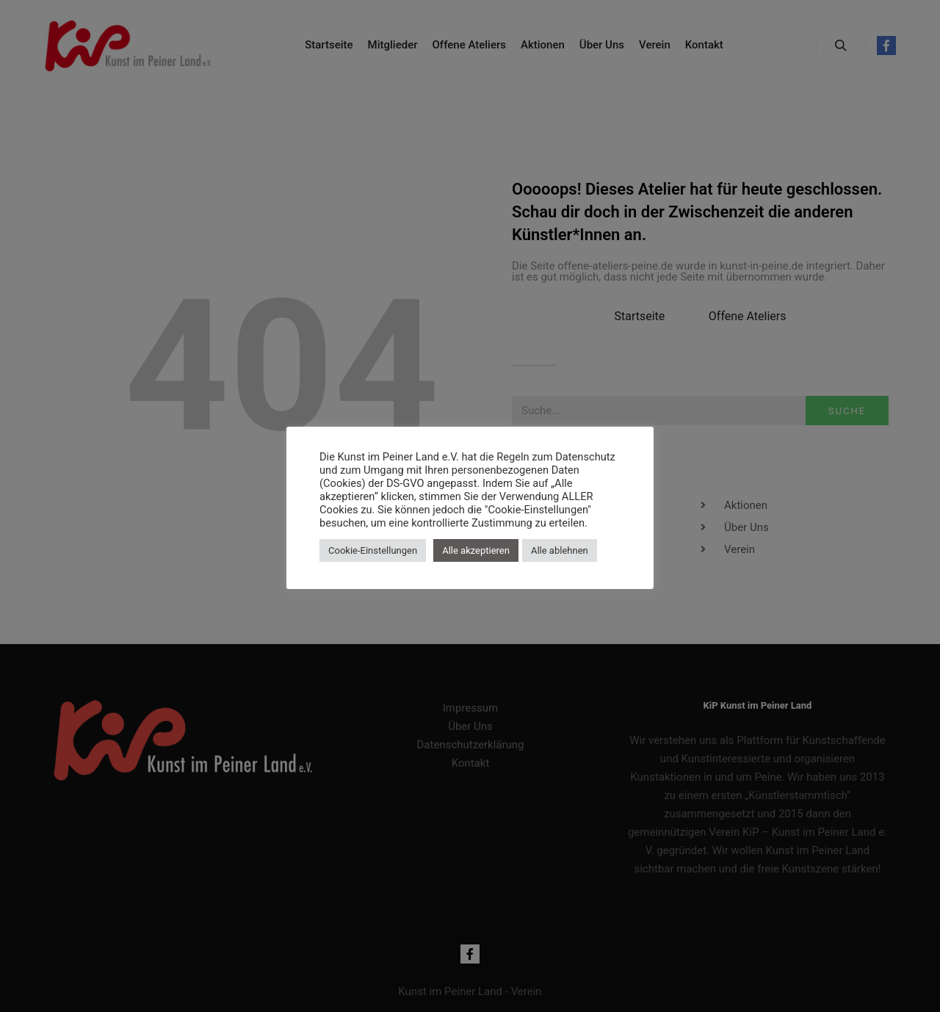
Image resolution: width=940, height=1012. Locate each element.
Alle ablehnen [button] (559, 550)
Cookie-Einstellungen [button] (372, 550)
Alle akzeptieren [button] (476, 550)
